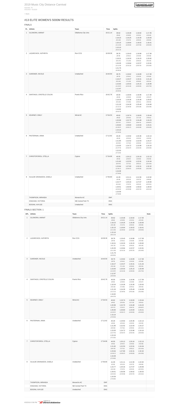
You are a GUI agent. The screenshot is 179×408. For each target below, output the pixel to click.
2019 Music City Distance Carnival (45, 4)
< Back (26, 14)
